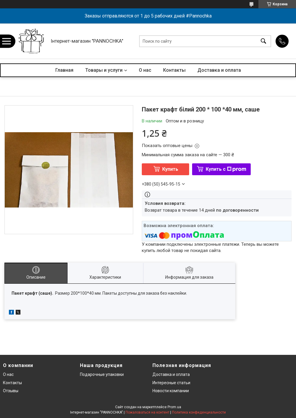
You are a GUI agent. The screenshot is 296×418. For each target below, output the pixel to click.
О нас (145, 70)
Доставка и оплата (219, 70)
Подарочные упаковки (102, 374)
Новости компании (170, 390)
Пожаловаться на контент (147, 412)
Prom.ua (174, 407)
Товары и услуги (104, 70)
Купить (170, 169)
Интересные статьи (171, 382)
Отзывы (10, 390)
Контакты (174, 70)
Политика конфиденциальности (199, 412)
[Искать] (263, 41)
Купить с (226, 169)
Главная (64, 70)
